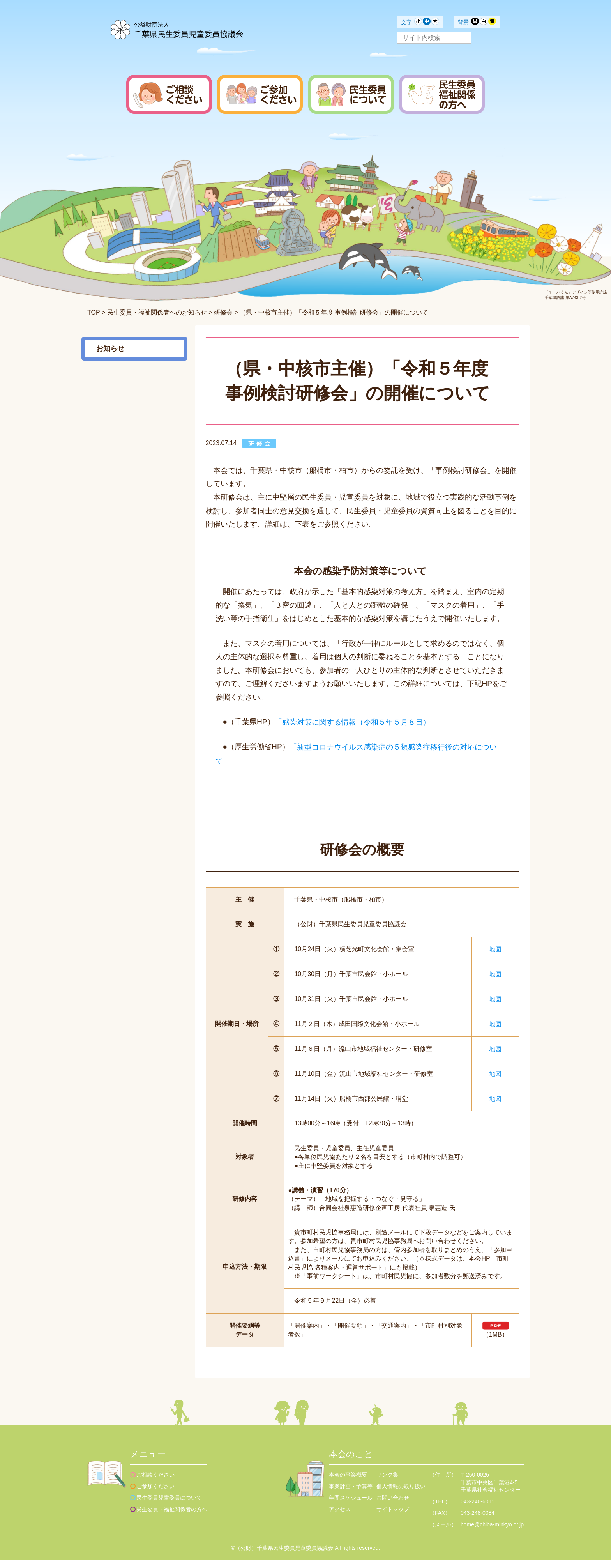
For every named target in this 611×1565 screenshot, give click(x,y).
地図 (495, 949)
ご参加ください (155, 1492)
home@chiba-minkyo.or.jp (492, 1530)
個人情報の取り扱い (401, 1492)
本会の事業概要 (348, 1480)
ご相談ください (155, 1480)
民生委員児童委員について (169, 1503)
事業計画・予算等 (351, 1492)
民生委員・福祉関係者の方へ (171, 1515)
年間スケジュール (351, 1503)
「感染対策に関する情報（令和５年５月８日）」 (356, 722)
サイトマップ (392, 1515)
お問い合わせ (392, 1503)
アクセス (340, 1515)
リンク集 (387, 1480)
